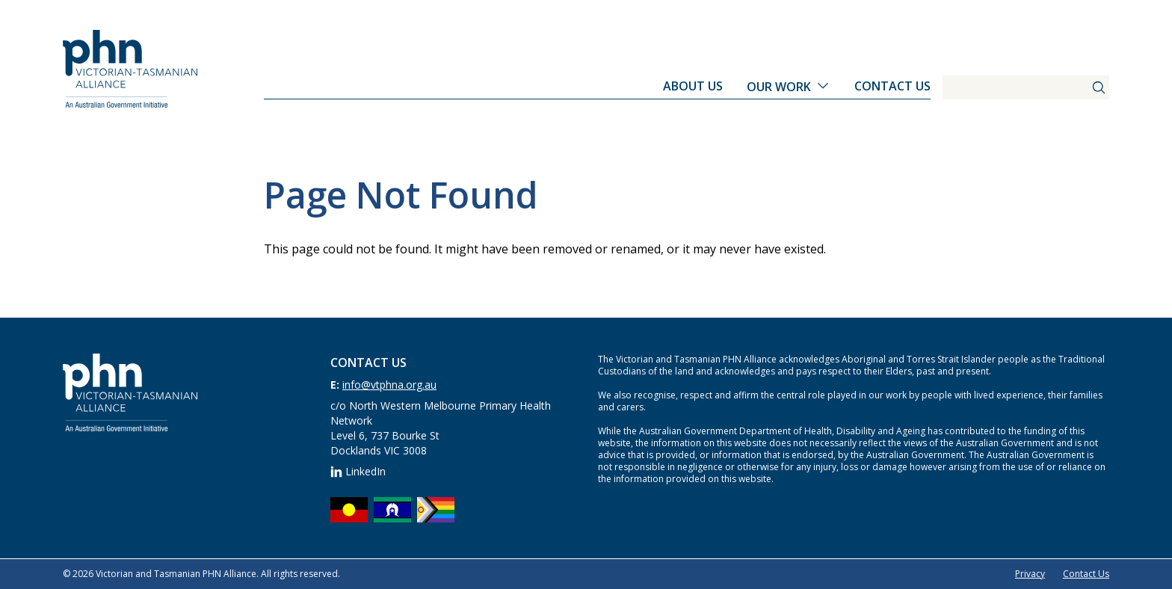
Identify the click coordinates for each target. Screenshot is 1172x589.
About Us (693, 86)
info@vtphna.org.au (389, 384)
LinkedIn (358, 471)
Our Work (779, 86)
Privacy (1030, 573)
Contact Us (892, 86)
